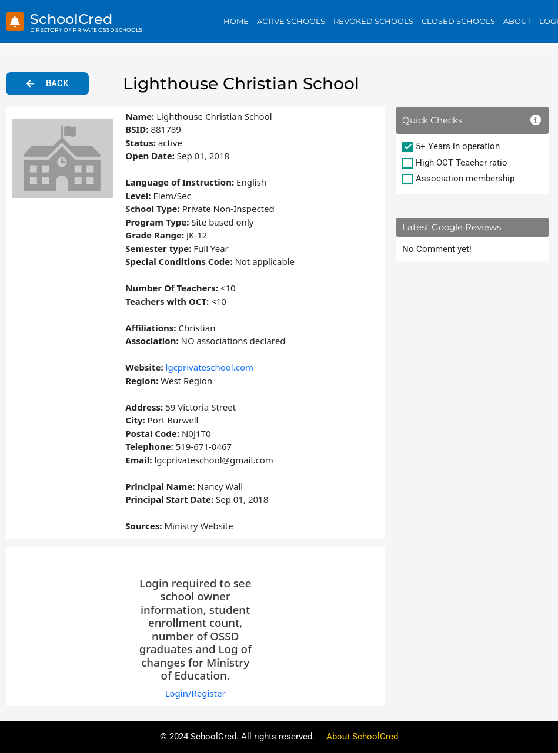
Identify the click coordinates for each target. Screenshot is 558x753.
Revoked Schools (373, 21)
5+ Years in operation (458, 146)
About (517, 21)
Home (236, 21)
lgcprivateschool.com (210, 367)
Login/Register (195, 693)
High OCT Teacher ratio (461, 162)
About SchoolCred (362, 736)
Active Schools (291, 21)
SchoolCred (71, 19)
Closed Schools (458, 21)
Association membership (465, 178)
